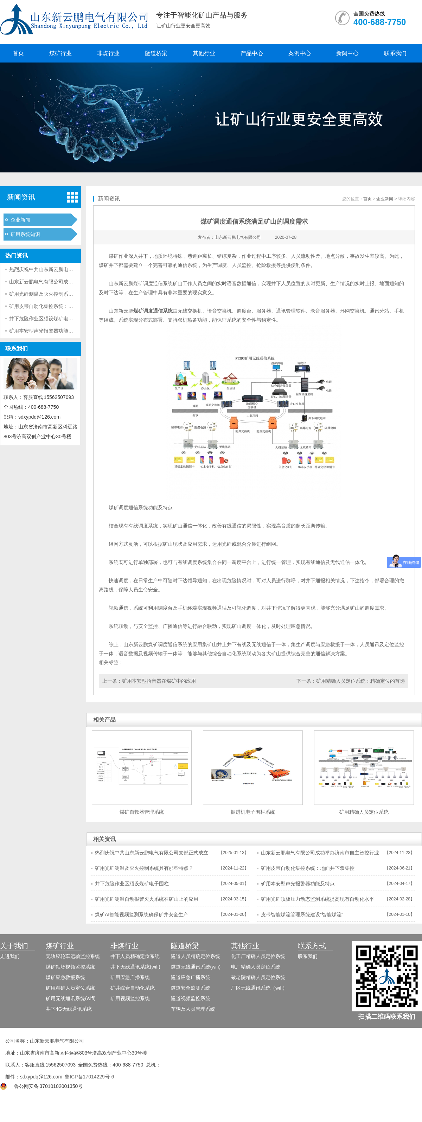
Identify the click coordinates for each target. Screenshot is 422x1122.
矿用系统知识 (25, 234)
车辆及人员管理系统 (193, 1009)
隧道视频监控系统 (190, 998)
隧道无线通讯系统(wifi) (196, 967)
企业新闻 (20, 220)
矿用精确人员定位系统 (70, 988)
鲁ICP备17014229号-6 (89, 1077)
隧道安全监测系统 (190, 988)
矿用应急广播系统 (130, 977)
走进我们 (10, 956)
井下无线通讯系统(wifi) (135, 967)
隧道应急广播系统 (190, 977)
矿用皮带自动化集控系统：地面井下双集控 (56, 306)
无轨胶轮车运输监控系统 (73, 956)
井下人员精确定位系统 (135, 956)
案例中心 (299, 53)
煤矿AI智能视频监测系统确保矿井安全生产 (141, 914)
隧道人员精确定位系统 (195, 956)
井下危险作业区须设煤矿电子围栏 (46, 318)
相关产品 (104, 720)
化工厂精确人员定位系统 (258, 956)
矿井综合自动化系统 (132, 988)
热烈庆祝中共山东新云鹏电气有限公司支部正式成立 (65, 269)
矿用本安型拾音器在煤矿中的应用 (159, 681)
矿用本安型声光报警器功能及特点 (46, 331)
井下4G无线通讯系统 (69, 1009)
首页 (18, 53)
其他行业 (204, 53)
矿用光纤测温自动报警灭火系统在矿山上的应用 (146, 899)
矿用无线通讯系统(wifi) (71, 998)
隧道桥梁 (156, 53)
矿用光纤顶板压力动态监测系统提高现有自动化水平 (317, 899)
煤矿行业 (60, 53)
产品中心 (252, 53)
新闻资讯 (21, 197)
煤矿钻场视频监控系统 (70, 967)
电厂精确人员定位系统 (255, 967)
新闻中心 (347, 53)
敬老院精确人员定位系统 (258, 977)
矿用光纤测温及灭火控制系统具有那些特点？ (58, 294)
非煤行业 (108, 53)
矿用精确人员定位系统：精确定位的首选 (360, 681)
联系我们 (395, 53)
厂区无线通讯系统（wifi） (259, 988)
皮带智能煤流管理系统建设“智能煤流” (302, 914)
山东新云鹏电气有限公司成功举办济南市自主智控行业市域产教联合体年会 (320, 855)
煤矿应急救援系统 (65, 977)
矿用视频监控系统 (130, 998)
